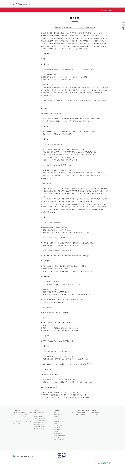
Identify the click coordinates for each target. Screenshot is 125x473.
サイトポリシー (57, 445)
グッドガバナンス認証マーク (21, 426)
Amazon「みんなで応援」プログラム (43, 428)
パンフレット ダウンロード (60, 437)
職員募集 (105, 17)
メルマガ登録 (95, 422)
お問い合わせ (105, 2)
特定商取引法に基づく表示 (60, 443)
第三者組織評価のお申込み (78, 420)
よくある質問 (17, 430)
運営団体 (100, 2)
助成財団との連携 (38, 423)
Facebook (93, 5)
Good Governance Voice (40, 436)
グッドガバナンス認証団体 (42, 3)
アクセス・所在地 (58, 432)
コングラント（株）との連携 (41, 425)
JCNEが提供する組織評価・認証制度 (23, 420)
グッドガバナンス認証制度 (20, 424)
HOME (101, 17)
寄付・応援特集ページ (39, 432)
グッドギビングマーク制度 (20, 422)
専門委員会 (56, 424)
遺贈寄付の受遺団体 (38, 430)
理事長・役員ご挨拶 (58, 422)
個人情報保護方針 (58, 441)
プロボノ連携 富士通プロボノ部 (42, 434)
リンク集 (56, 439)
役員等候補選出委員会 (59, 426)
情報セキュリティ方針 (59, 447)
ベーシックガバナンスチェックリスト (57, 3)
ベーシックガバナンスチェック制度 (22, 428)
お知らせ (95, 2)
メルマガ (97, 5)
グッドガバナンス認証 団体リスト (80, 422)
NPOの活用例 (82, 3)
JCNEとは (56, 420)
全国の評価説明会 (96, 420)
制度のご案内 (71, 3)
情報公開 (56, 430)
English (110, 2)
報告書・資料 (57, 428)
